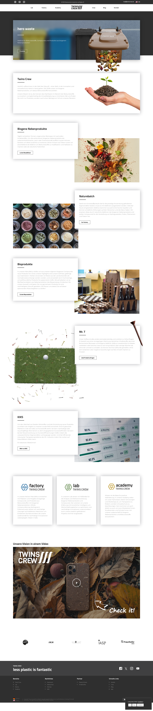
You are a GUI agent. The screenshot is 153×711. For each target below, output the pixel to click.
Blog (104, 8)
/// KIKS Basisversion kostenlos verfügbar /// (72, 2)
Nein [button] (134, 705)
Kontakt (116, 8)
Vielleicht (140, 705)
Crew (93, 8)
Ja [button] (130, 705)
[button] (76, 582)
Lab (32, 8)
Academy (58, 8)
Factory (44, 8)
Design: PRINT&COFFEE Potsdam (46, 700)
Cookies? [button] (140, 701)
